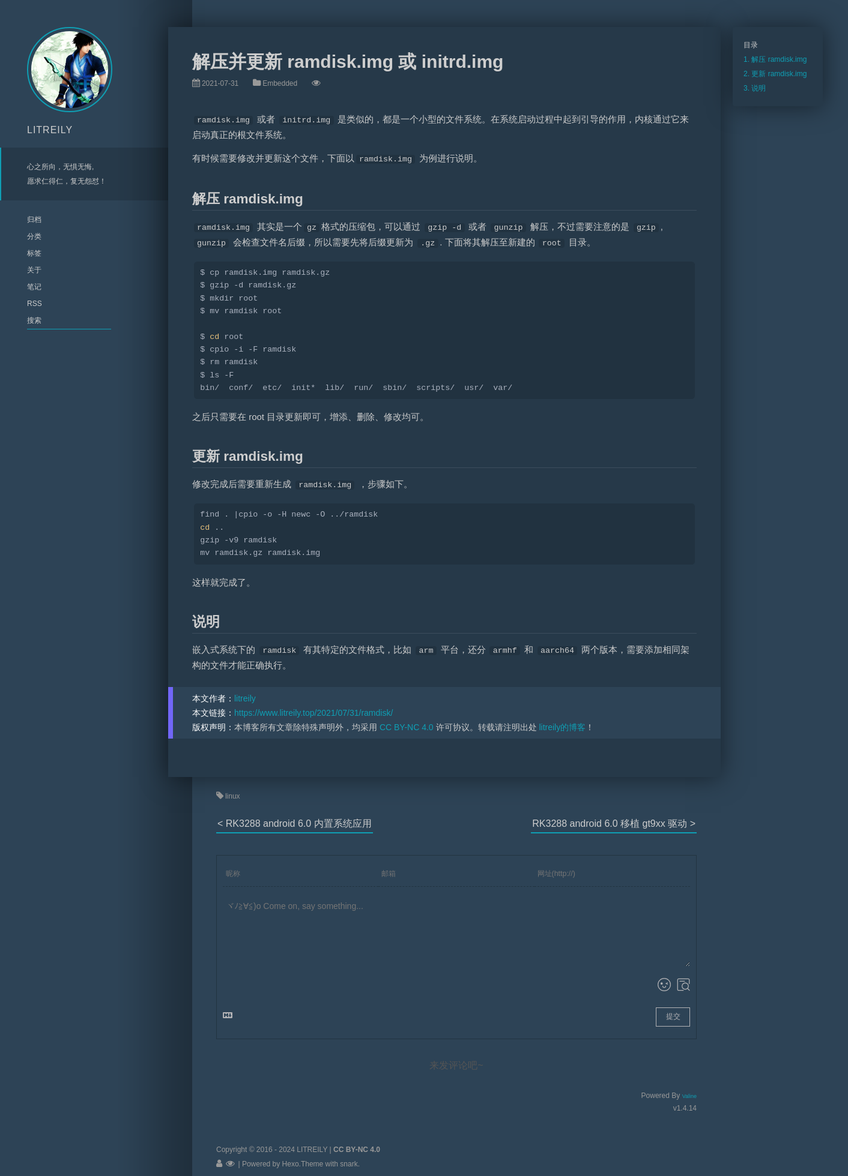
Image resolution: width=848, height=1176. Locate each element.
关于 (34, 270)
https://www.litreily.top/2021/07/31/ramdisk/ (313, 705)
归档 (34, 219)
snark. (349, 1157)
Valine (689, 1089)
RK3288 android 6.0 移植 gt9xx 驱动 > (613, 816)
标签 (34, 253)
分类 (34, 236)
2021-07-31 (220, 83)
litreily (245, 691)
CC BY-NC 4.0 (406, 720)
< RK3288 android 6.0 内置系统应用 (294, 816)
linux (232, 789)
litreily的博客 (562, 720)
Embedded (279, 83)
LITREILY (50, 130)
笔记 (34, 287)
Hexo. (290, 1157)
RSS (34, 303)
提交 (673, 1009)
